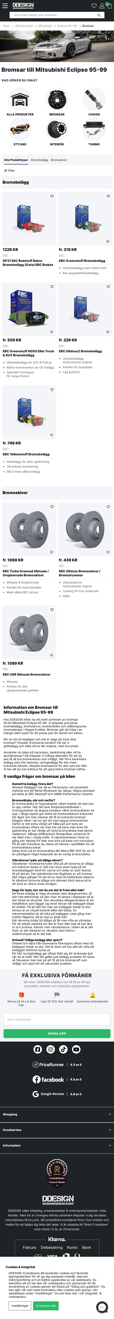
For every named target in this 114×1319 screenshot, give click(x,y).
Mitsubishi (45, 26)
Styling (20, 132)
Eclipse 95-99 (67, 26)
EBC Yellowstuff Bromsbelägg (26, 454)
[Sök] (57, 15)
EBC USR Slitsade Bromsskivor (26, 674)
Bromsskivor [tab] (59, 160)
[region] (57, 327)
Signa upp (57, 1033)
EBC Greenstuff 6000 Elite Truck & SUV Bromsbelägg (28, 353)
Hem (6, 26)
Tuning (94, 132)
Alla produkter (20, 102)
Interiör (57, 132)
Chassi (94, 102)
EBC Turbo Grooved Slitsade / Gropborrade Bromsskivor (26, 573)
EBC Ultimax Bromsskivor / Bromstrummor (79, 573)
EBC (5, 255)
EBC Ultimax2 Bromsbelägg (80, 351)
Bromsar (88, 26)
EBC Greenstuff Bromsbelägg (82, 261)
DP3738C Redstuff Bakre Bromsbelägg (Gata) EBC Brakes (28, 263)
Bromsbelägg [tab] (39, 160)
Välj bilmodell (24, 26)
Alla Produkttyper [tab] (16, 160)
